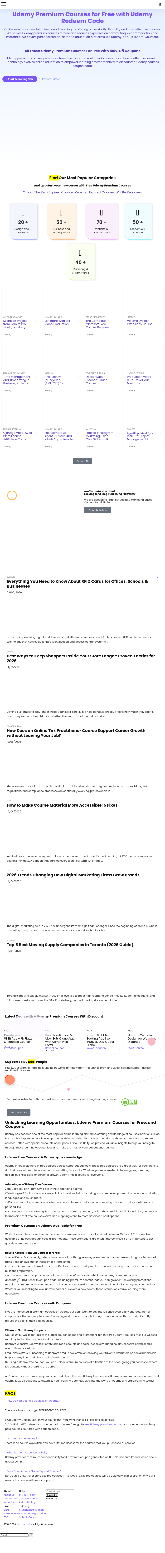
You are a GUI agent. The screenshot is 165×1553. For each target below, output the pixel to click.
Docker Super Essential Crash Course (96, 380)
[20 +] (23, 213)
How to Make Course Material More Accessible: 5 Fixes (62, 805)
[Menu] (4, 4)
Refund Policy (27, 1502)
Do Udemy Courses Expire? (24, 1438)
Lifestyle (131, 317)
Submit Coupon (28, 1517)
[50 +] (61, 213)
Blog (6, 1509)
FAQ (6, 1517)
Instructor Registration (32, 1513)
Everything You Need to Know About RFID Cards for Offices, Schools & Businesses (77, 584)
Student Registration (31, 1509)
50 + (61, 222)
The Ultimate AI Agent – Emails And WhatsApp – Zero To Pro (58, 438)
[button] (82, 1401)
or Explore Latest (49, 79)
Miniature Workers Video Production (57, 322)
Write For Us (11, 1502)
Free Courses (11, 1513)
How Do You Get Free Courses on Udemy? (33, 1401)
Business (48, 373)
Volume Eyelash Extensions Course (140, 322)
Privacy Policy (27, 1495)
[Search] (160, 4)
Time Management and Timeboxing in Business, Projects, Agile (16, 381)
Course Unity (24, 1524)
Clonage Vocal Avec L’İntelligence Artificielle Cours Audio (17, 438)
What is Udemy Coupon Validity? (28, 1452)
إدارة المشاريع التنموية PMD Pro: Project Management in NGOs (140, 438)
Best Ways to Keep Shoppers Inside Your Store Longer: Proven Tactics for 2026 (81, 658)
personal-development (14, 373)
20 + (23, 222)
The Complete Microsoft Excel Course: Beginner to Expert (99, 325)
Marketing (91, 429)
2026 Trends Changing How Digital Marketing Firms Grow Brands (73, 875)
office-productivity (13, 317)
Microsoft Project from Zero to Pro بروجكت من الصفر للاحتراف (15, 325)
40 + (80, 262)
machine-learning (53, 317)
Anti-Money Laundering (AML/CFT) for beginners (54, 381)
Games (10, 651)
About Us (9, 1495)
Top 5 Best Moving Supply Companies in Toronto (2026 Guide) (70, 945)
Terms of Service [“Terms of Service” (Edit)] (29, 1498)
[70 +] (101, 213)
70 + (102, 222)
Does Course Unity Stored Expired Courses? (34, 1471)
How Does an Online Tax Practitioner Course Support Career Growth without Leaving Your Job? (76, 733)
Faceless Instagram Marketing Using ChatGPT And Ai (99, 436)
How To (10, 800)
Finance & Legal (14, 726)
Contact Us (10, 1498)
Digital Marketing (15, 870)
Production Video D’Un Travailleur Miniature (139, 380)
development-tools (95, 373)
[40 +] (81, 253)
